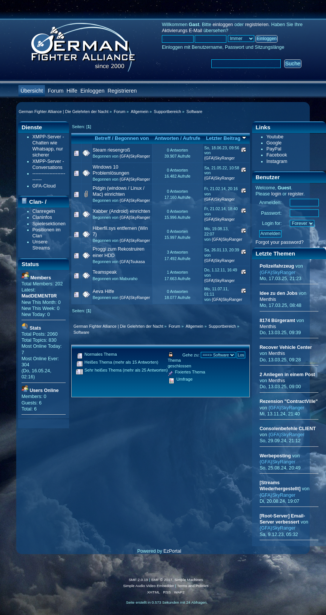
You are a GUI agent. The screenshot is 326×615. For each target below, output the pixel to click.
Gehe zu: (191, 355)
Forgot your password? (279, 242)
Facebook (276, 155)
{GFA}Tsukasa (132, 261)
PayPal (273, 149)
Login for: (272, 223)
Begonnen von (132, 138)
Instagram (276, 161)
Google (273, 143)
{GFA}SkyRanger (135, 156)
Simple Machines (188, 580)
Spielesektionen (49, 223)
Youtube (274, 136)
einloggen (222, 24)
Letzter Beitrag (226, 138)
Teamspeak (105, 272)
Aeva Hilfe (103, 291)
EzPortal (172, 551)
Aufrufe (191, 138)
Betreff (103, 138)
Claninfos (42, 217)
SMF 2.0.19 (138, 580)
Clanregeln (43, 211)
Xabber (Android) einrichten (121, 211)
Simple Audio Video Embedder (148, 586)
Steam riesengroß (111, 150)
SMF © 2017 (161, 580)
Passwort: (271, 213)
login (276, 194)
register (295, 194)
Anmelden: (270, 202)
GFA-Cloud (44, 186)
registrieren (256, 24)
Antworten (167, 138)
